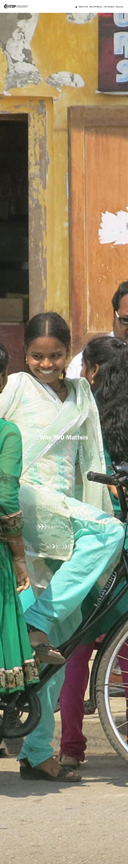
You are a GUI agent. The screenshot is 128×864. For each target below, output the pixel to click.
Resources (119, 6)
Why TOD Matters (96, 6)
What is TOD (83, 6)
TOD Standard (109, 6)
